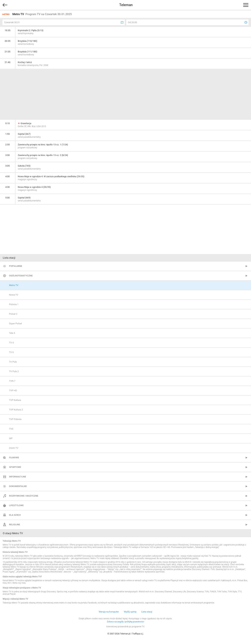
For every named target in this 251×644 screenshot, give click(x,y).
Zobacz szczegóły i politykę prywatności (125, 622)
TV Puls (13, 361)
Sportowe (15, 467)
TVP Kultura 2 (16, 409)
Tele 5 (12, 333)
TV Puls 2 (14, 371)
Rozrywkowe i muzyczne (23, 495)
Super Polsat (15, 323)
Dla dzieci (15, 515)
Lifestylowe (16, 505)
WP (11, 438)
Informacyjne (17, 476)
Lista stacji (146, 611)
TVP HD (13, 390)
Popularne (15, 266)
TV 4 (11, 342)
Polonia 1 (13, 304)
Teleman (126, 5)
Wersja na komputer (109, 611)
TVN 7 (12, 381)
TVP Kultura (15, 400)
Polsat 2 (13, 314)
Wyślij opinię (130, 611)
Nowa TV (13, 294)
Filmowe (14, 457)
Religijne (14, 524)
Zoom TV (13, 448)
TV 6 (11, 352)
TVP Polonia (15, 419)
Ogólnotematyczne (21, 275)
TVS (11, 428)
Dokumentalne (18, 486)
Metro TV (13, 285)
